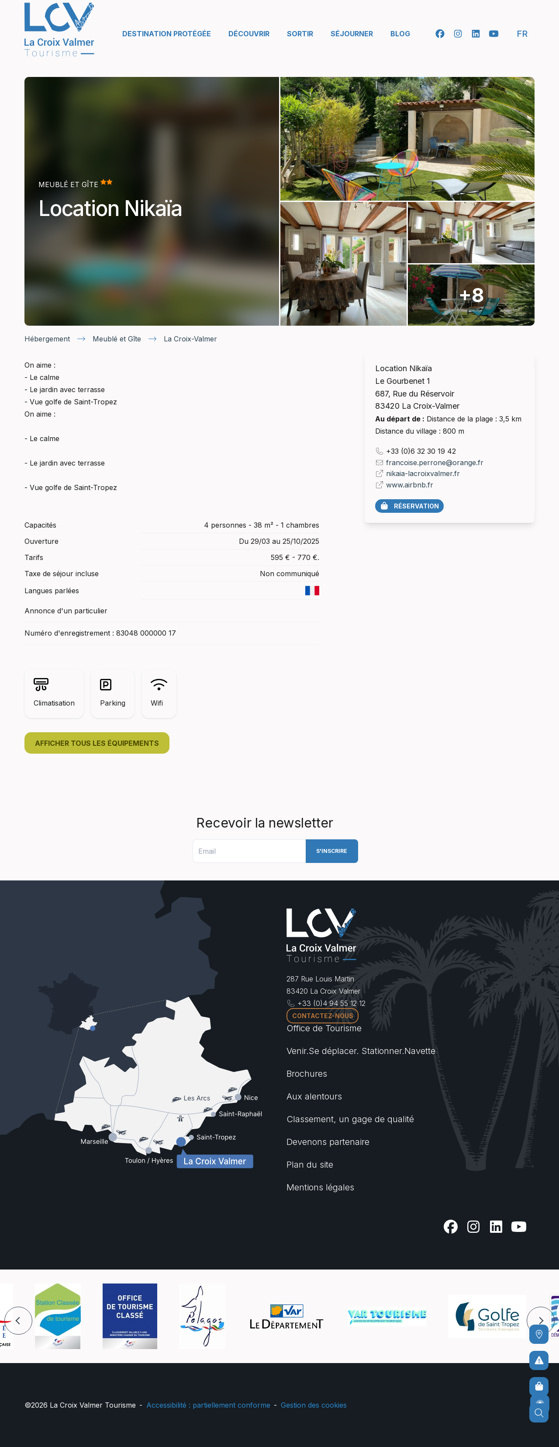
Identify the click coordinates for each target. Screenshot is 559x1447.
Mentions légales (320, 1187)
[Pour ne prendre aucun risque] (539, 1360)
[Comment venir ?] (539, 1334)
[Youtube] (494, 34)
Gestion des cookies (314, 1405)
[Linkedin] (476, 34)
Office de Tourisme (324, 1028)
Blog (400, 33)
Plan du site (309, 1164)
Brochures (306, 1073)
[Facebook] (440, 34)
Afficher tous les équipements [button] (97, 743)
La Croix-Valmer (190, 338)
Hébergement (47, 338)
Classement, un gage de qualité (350, 1119)
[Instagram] (458, 34)
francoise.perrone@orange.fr (434, 462)
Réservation (409, 506)
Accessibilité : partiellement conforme (208, 1405)
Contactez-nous (322, 1015)
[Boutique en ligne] (539, 1386)
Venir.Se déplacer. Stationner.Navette (360, 1051)
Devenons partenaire (327, 1142)
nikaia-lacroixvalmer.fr (423, 473)
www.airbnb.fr (409, 484)
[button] (18, 1321)
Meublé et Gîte (117, 338)
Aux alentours (314, 1096)
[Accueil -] (59, 29)
